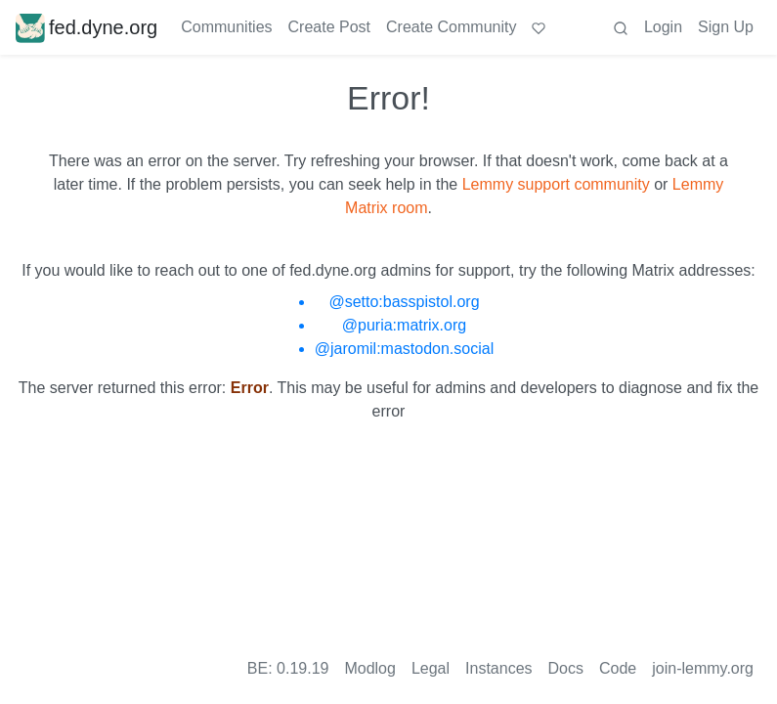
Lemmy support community (556, 184)
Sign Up (726, 27)
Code (617, 668)
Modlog (369, 668)
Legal (430, 668)
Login (663, 27)
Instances (498, 668)
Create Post (329, 27)
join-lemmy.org (703, 668)
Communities (226, 27)
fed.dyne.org (86, 27)
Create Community (451, 27)
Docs (565, 668)
